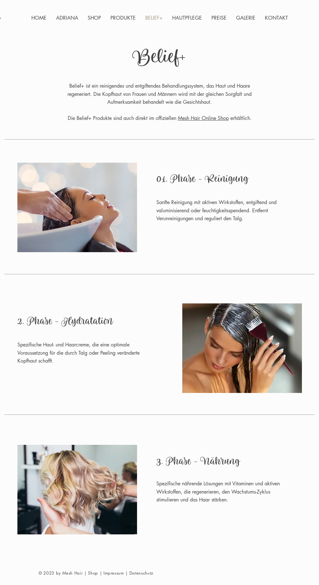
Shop (93, 573)
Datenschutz (141, 573)
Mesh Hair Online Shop (203, 118)
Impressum (113, 573)
